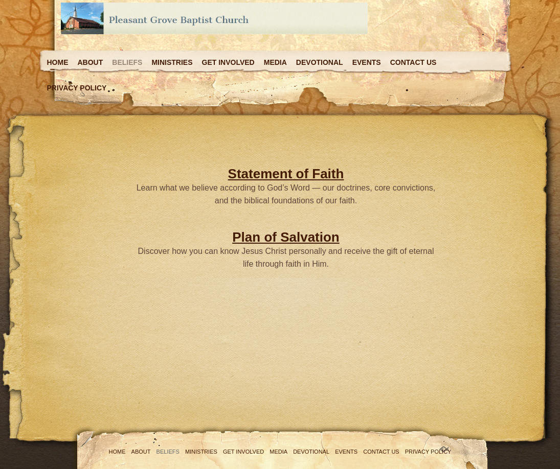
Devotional (319, 62)
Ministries (171, 62)
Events (366, 62)
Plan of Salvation (286, 237)
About (90, 62)
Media (275, 62)
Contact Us (413, 62)
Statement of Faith (286, 173)
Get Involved (228, 62)
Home (58, 62)
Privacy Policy (77, 88)
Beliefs (127, 62)
